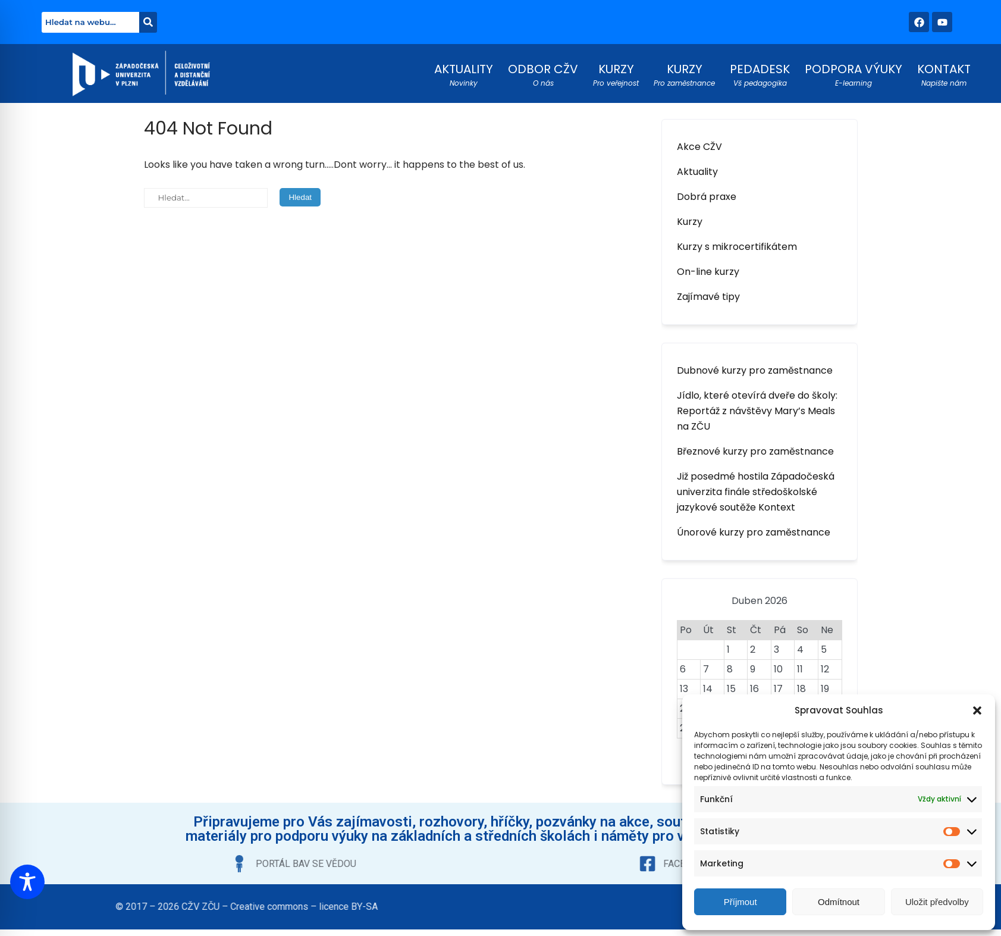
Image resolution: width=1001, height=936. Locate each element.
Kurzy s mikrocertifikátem (737, 246)
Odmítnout (838, 902)
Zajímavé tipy (708, 296)
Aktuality (697, 172)
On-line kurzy (708, 271)
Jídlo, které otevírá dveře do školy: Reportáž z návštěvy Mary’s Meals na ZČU (757, 411)
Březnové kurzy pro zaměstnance (755, 451)
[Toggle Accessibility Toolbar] (27, 881)
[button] (977, 710)
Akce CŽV (699, 147)
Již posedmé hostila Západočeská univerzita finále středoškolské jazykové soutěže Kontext (755, 491)
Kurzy (689, 221)
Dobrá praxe (706, 197)
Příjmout (740, 902)
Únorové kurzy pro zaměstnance (753, 532)
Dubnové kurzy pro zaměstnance (755, 370)
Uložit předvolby (937, 902)
